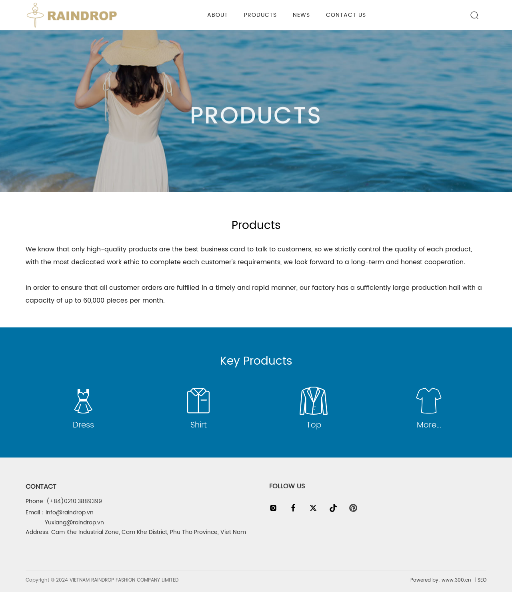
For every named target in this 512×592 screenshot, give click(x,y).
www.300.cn (455, 580)
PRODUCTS (256, 121)
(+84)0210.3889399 (74, 501)
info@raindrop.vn (70, 512)
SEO (482, 580)
